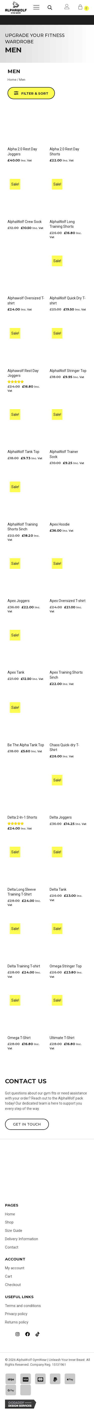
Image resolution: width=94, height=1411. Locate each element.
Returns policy (16, 1322)
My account (14, 1268)
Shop (9, 1222)
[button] (31, 93)
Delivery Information (21, 1239)
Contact (11, 1247)
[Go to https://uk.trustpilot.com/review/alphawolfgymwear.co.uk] (7, 1334)
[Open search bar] (49, 7)
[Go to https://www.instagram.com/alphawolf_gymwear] (17, 1334)
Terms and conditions (23, 1305)
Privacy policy (16, 1314)
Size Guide (13, 1230)
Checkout (13, 1284)
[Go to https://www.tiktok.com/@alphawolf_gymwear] (37, 1334)
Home (12, 79)
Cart (8, 1276)
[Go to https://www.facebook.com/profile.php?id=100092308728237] (27, 1334)
